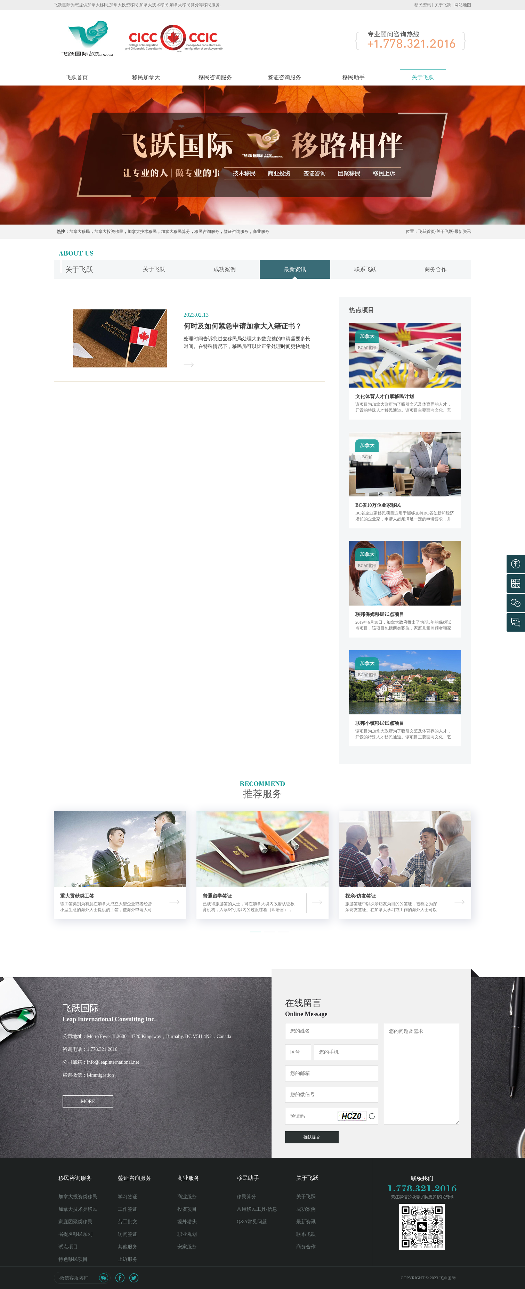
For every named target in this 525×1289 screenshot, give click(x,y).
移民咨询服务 (215, 77)
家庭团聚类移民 (75, 1221)
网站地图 (462, 4)
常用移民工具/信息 (257, 1209)
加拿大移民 (79, 231)
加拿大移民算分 (175, 231)
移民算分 (246, 1196)
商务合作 (306, 1246)
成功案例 (306, 1209)
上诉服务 (127, 1259)
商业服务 (261, 231)
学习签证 (127, 1196)
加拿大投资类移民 (77, 1196)
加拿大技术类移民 (77, 1209)
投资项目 (187, 1209)
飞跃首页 (77, 77)
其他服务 (127, 1246)
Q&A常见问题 (252, 1221)
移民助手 (353, 77)
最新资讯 (462, 231)
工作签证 (127, 1209)
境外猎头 (187, 1221)
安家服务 (187, 1246)
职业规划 (187, 1234)
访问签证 (127, 1234)
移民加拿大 (146, 77)
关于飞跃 (443, 4)
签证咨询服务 (284, 77)
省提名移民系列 (75, 1234)
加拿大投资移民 (108, 231)
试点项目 (68, 1246)
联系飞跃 (306, 1234)
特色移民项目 (73, 1259)
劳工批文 (127, 1221)
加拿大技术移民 (142, 231)
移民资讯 (422, 4)
